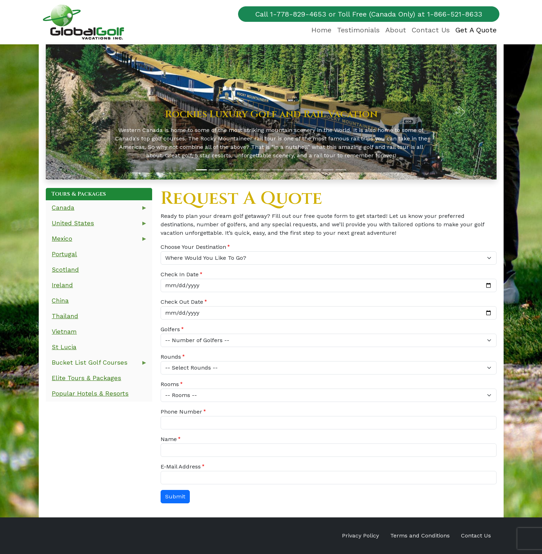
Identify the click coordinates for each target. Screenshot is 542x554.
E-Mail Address (181, 466)
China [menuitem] (60, 300)
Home (321, 30)
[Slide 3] (227, 170)
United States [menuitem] (97, 225)
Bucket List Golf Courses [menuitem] (97, 365)
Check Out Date (182, 301)
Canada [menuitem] (97, 210)
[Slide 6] (265, 170)
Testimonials (358, 30)
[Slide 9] (303, 170)
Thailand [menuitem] (65, 316)
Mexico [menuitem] (97, 241)
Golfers (170, 329)
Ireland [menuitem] (62, 285)
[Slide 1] (201, 170)
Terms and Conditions (420, 535)
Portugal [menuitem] (64, 254)
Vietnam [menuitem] (64, 331)
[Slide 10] (315, 170)
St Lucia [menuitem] (64, 347)
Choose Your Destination (193, 247)
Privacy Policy (360, 535)
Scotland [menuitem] (65, 269)
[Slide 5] (252, 170)
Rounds (171, 356)
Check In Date (180, 274)
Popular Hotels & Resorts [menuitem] (90, 393)
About (395, 30)
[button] (79, 112)
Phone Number (181, 411)
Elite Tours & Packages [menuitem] (86, 378)
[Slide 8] (290, 170)
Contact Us (431, 30)
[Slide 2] (214, 170)
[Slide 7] (277, 170)
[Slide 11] (328, 170)
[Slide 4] (239, 170)
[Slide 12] (341, 170)
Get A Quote (476, 30)
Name (169, 439)
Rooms (170, 384)
